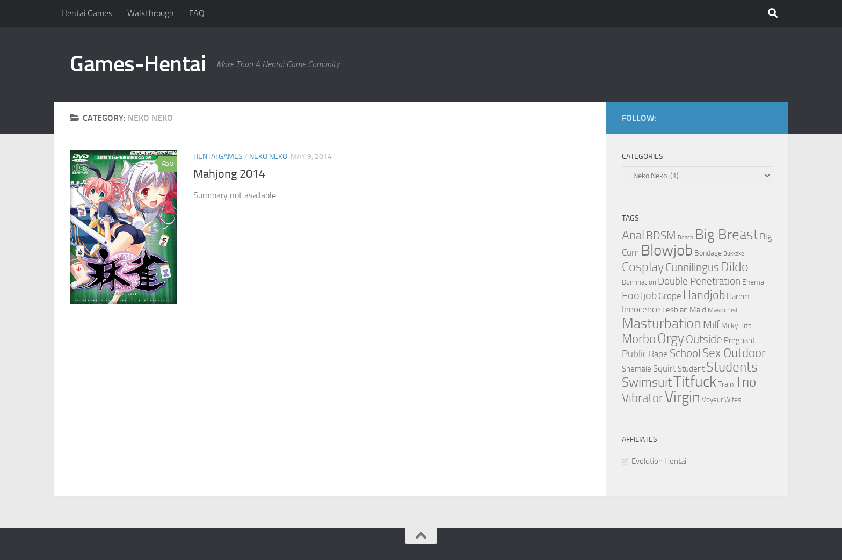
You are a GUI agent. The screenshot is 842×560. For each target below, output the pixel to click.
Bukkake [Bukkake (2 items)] (733, 253)
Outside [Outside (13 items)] (704, 339)
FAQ (197, 13)
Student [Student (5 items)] (691, 369)
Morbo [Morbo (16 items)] (639, 339)
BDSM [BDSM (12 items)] (661, 235)
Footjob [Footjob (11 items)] (639, 295)
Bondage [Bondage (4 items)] (708, 253)
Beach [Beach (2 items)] (685, 237)
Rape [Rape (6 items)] (658, 354)
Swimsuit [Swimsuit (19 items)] (647, 382)
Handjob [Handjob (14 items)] (704, 295)
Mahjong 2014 (229, 174)
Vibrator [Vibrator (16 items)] (642, 398)
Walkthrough (150, 13)
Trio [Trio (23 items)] (745, 382)
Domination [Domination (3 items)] (639, 282)
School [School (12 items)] (685, 353)
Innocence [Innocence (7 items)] (641, 309)
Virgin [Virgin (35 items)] (682, 397)
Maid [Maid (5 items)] (697, 310)
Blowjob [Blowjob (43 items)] (667, 250)
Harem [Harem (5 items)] (738, 296)
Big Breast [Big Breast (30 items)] (726, 234)
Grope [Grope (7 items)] (669, 295)
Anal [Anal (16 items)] (633, 235)
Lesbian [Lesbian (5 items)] (675, 310)
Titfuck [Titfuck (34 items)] (694, 381)
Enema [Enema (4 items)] (753, 282)
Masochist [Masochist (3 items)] (723, 310)
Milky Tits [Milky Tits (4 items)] (736, 325)
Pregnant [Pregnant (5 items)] (739, 340)
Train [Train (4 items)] (726, 384)
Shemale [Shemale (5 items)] (636, 369)
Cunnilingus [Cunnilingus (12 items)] (692, 267)
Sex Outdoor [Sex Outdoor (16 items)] (734, 353)
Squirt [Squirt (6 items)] (664, 368)
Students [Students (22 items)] (732, 367)
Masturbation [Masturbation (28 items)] (661, 323)
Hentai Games (86, 13)
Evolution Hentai (659, 461)
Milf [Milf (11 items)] (711, 324)
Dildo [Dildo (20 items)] (735, 266)
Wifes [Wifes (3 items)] (732, 400)
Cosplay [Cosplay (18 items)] (643, 266)
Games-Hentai (138, 63)
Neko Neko (268, 156)
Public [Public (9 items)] (634, 353)
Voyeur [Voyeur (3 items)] (712, 400)
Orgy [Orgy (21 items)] (670, 338)
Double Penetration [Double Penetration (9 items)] (699, 281)
